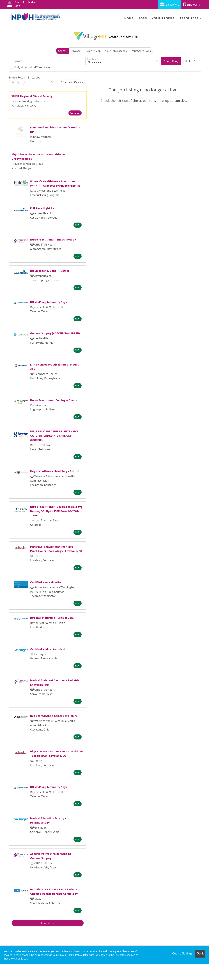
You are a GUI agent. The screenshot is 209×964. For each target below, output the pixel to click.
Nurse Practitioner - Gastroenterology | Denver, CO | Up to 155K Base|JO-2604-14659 (56, 511)
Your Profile (163, 18)
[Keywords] (48, 61)
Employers (191, 4)
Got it (200, 953)
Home (129, 18)
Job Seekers (169, 4)
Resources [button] (189, 18)
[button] (190, 61)
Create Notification (71, 82)
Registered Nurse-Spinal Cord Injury (53, 716)
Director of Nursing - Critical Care (52, 617)
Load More (47, 923)
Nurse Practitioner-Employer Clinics (53, 400)
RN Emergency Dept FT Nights (49, 270)
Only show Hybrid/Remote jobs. (33, 67)
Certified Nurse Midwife (45, 582)
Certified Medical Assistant (47, 649)
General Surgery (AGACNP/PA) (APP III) (55, 333)
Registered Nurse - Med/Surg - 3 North (54, 471)
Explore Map (93, 51)
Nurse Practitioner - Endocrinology (53, 239)
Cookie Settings (182, 953)
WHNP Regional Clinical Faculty (32, 96)
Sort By (16, 82)
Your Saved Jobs (141, 51)
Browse (76, 51)
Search (62, 51)
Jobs (143, 18)
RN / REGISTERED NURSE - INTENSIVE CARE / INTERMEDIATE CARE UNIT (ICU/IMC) (54, 435)
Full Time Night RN (42, 208)
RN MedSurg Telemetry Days (48, 302)
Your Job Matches (116, 51)
